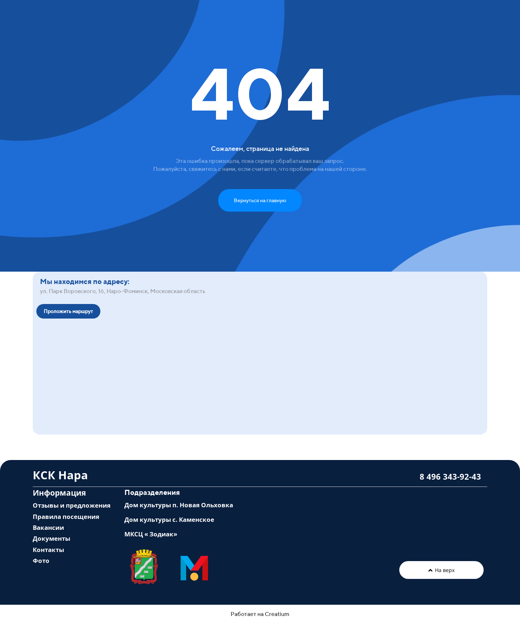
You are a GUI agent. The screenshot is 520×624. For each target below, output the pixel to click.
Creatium (277, 614)
